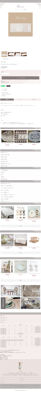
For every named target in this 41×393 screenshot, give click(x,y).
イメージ (20, 99)
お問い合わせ (2, 382)
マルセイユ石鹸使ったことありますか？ (7, 194)
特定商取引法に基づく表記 (5, 82)
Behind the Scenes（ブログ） (6, 183)
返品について (17, 385)
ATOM (23, 386)
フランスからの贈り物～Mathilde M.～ (7, 196)
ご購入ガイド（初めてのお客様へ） (7, 185)
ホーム (3, 385)
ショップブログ (18, 386)
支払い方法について (7, 385)
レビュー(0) (34, 99)
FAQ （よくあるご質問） (5, 190)
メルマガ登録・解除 (36, 385)
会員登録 (22, 378)
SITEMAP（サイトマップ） (5, 201)
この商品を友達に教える (4, 92)
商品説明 (7, 99)
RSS (21, 386)
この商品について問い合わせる (5, 94)
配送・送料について (13, 385)
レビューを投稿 (3, 90)
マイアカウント (3, 378)
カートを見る (23, 380)
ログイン (2, 380)
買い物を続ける (3, 95)
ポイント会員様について (5, 192)
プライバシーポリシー (30, 385)
